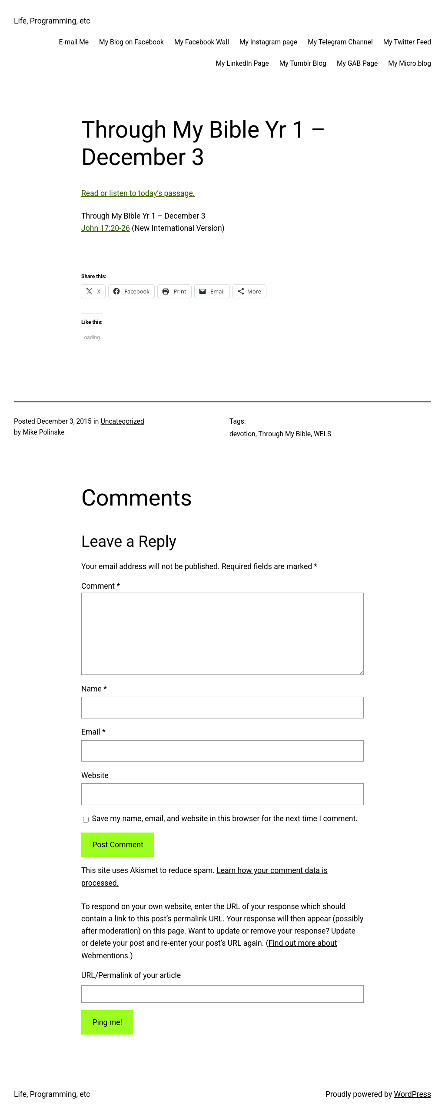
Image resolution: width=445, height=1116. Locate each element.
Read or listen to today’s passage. (138, 193)
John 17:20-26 (105, 228)
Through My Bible (284, 434)
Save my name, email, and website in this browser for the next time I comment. (225, 818)
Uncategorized (122, 421)
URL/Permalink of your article (131, 975)
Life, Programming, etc (52, 21)
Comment (100, 586)
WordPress (412, 1094)
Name (94, 688)
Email (93, 732)
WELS (322, 434)
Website (95, 775)
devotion (242, 434)
